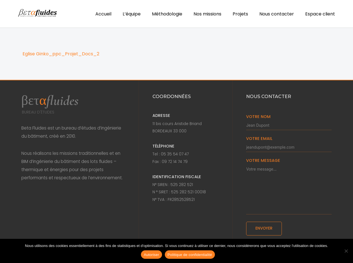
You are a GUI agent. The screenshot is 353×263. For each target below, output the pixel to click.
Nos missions (207, 14)
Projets (240, 14)
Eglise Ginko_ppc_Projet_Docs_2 (61, 54)
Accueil (103, 14)
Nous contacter (276, 14)
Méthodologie (167, 14)
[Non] (346, 251)
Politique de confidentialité (190, 255)
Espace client (320, 14)
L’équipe (132, 14)
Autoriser (151, 255)
